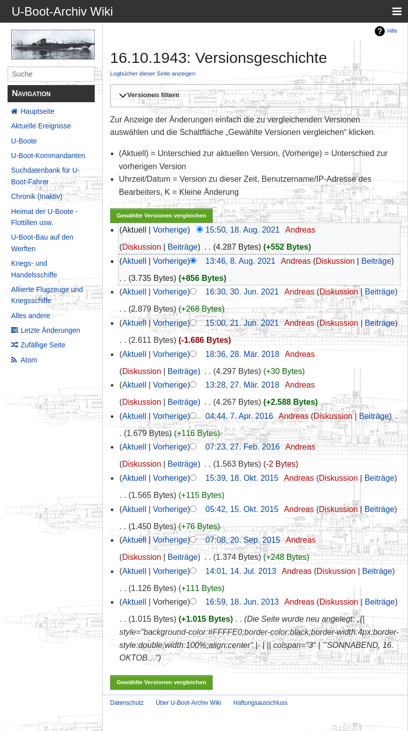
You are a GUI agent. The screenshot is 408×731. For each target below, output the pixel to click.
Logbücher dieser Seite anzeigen (153, 73)
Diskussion (141, 247)
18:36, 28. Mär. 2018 (243, 354)
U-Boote (24, 141)
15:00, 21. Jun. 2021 (242, 323)
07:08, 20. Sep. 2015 (243, 540)
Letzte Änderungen (50, 330)
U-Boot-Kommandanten (48, 156)
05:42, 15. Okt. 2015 (242, 509)
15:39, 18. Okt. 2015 (242, 478)
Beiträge (183, 247)
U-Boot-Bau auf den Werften (42, 242)
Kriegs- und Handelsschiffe (34, 268)
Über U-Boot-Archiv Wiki (188, 702)
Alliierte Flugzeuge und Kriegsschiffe (47, 295)
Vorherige (170, 230)
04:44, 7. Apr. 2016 (239, 416)
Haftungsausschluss (260, 702)
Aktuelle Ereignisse (41, 126)
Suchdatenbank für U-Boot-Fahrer (45, 175)
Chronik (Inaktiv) (36, 196)
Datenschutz (127, 702)
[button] (253, 96)
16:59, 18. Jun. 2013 (242, 602)
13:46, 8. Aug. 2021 (241, 261)
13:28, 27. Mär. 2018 (243, 385)
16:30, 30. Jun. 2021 (242, 291)
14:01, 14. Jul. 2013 (241, 571)
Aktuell (134, 261)
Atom (29, 360)
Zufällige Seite (43, 345)
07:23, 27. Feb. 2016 (243, 447)
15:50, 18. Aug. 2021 (243, 230)
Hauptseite (37, 111)
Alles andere (30, 316)
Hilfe (392, 31)
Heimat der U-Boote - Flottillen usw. (44, 217)
